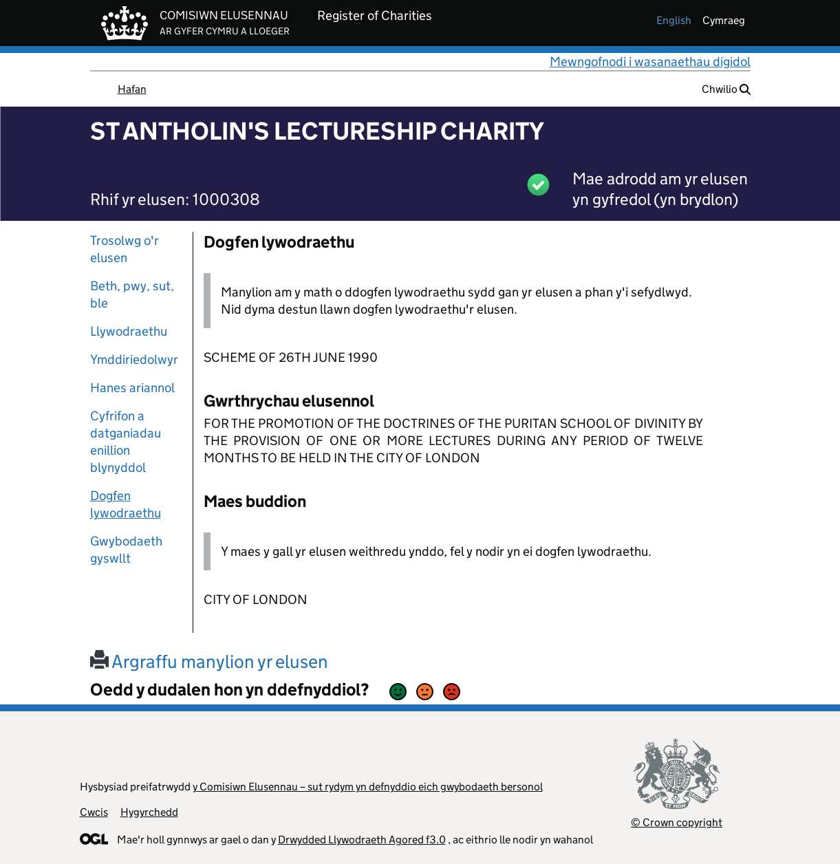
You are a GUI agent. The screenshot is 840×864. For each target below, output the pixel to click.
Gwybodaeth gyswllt (126, 549)
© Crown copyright (676, 822)
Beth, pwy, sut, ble (132, 294)
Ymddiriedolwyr (134, 359)
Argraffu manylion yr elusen (209, 661)
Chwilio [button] (726, 89)
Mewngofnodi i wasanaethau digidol (650, 61)
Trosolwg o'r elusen (124, 249)
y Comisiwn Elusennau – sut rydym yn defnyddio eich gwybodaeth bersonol (368, 786)
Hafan (132, 89)
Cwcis (94, 812)
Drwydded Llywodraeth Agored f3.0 (362, 839)
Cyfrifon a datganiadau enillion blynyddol (125, 441)
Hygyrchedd (149, 812)
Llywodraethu (128, 331)
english (673, 20)
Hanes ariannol (132, 388)
